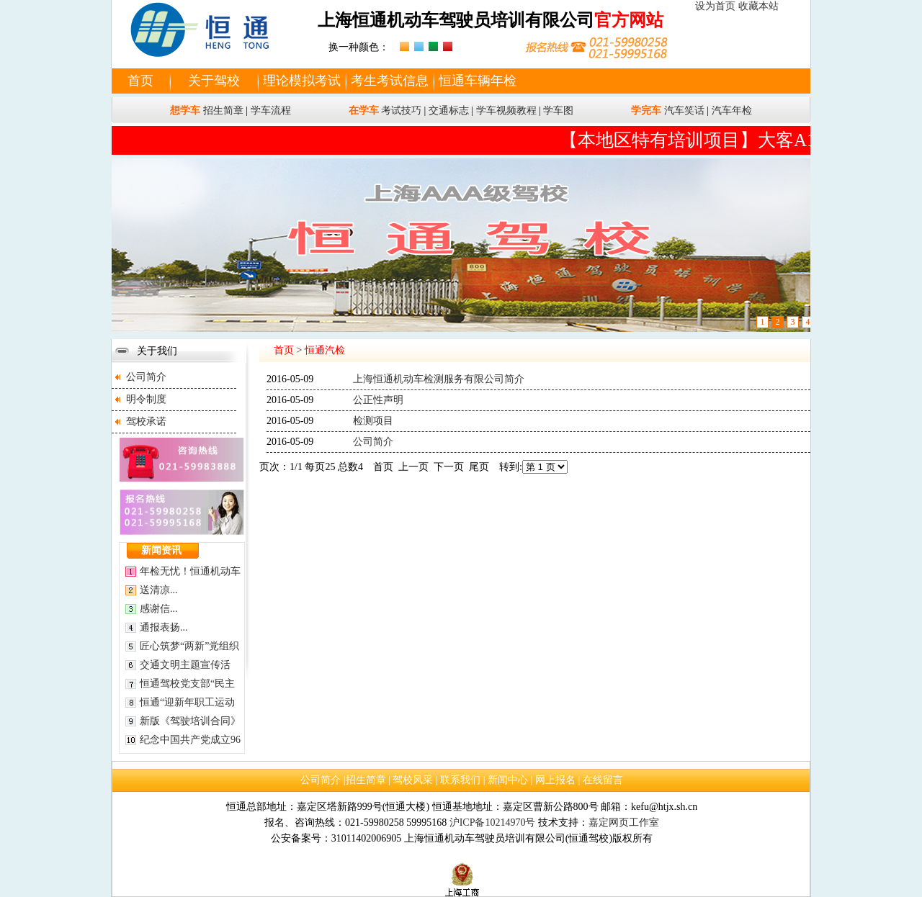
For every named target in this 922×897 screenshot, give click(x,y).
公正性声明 (378, 400)
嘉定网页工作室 (623, 822)
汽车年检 (732, 110)
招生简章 (223, 110)
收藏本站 (758, 6)
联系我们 (460, 780)
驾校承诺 (146, 421)
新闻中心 (508, 780)
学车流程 (271, 110)
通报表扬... (164, 627)
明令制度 (146, 399)
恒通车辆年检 (477, 80)
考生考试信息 (390, 80)
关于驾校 (214, 80)
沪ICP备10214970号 (492, 822)
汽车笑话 (684, 110)
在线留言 (603, 780)
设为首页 (715, 6)
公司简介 (146, 376)
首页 (140, 80)
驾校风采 (413, 780)
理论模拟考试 (302, 80)
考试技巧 (401, 110)
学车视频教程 (506, 110)
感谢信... (159, 608)
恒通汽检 (325, 350)
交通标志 (449, 110)
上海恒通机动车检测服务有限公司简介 (438, 379)
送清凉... (159, 590)
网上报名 (555, 780)
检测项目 (373, 420)
